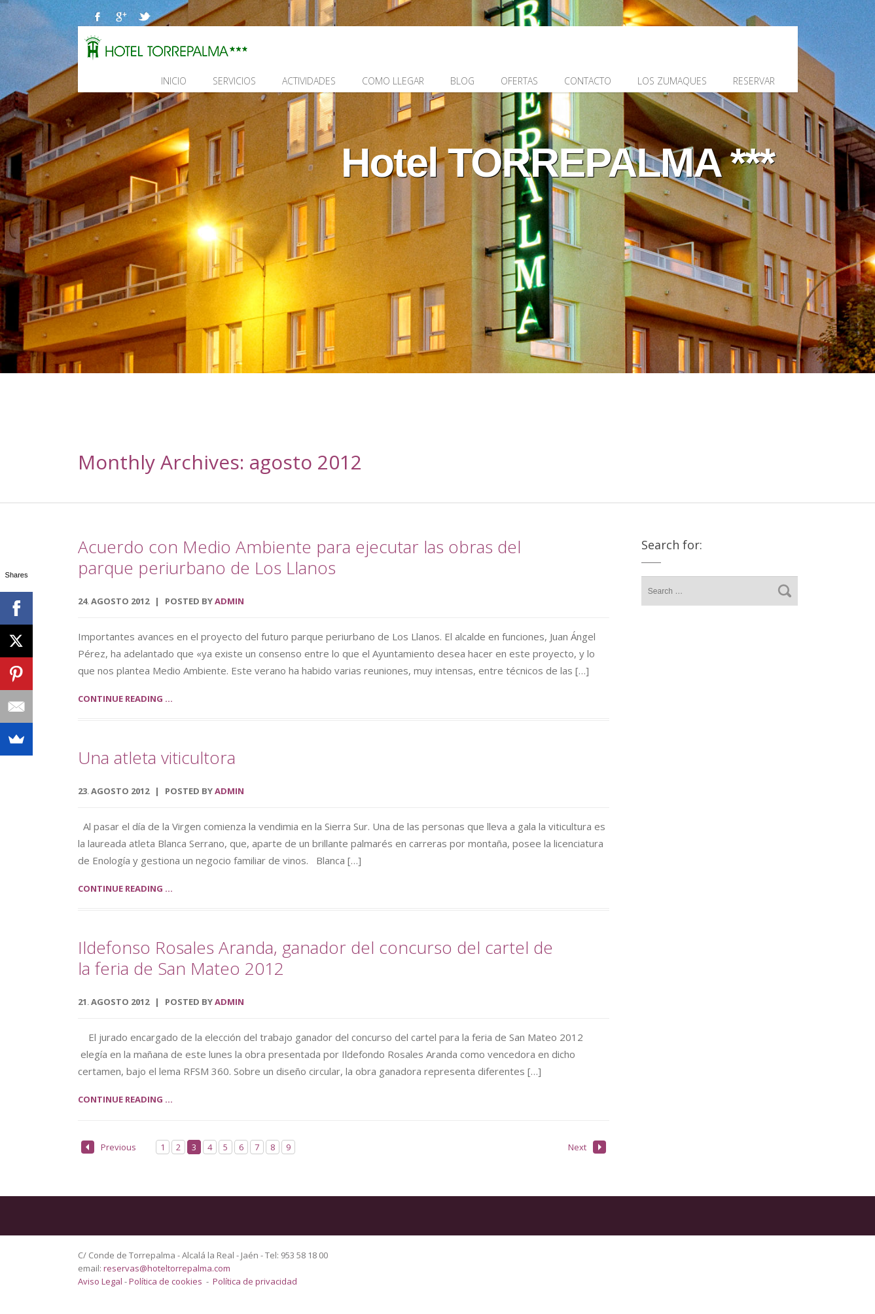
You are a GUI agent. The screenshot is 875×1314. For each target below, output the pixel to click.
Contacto (587, 81)
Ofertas (519, 81)
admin (229, 601)
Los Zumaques (672, 81)
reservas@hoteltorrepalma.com (167, 1268)
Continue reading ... (125, 698)
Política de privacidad (255, 1281)
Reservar (754, 81)
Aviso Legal (101, 1281)
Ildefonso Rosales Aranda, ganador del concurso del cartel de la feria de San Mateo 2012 (315, 958)
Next (587, 1147)
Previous (108, 1147)
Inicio (174, 81)
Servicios (234, 81)
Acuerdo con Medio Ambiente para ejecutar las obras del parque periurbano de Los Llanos (299, 557)
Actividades (309, 81)
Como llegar (393, 81)
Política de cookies (165, 1281)
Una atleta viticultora (157, 757)
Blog (462, 81)
